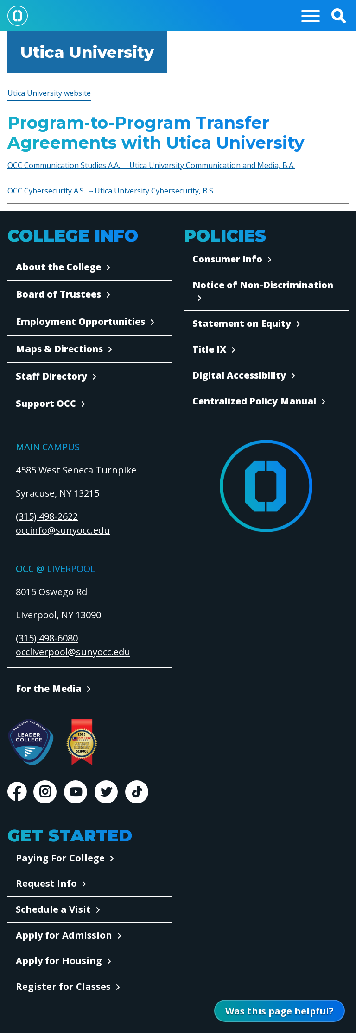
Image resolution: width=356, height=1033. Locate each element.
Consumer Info (227, 259)
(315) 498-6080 (47, 638)
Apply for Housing (59, 960)
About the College (58, 267)
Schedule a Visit (53, 909)
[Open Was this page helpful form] (279, 1011)
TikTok (136, 791)
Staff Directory (51, 376)
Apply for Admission (64, 935)
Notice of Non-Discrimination (262, 285)
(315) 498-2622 (47, 516)
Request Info (46, 883)
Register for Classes (63, 986)
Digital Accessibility (239, 375)
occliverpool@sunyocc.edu (73, 652)
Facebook (16, 792)
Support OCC (46, 403)
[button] (338, 16)
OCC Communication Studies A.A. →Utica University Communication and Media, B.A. (151, 165)
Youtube (75, 791)
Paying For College (60, 858)
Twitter (106, 791)
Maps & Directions (59, 348)
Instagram (45, 791)
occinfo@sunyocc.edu (63, 530)
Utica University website (49, 93)
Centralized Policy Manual (254, 401)
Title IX (209, 349)
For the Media (49, 688)
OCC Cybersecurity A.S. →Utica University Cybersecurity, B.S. (111, 191)
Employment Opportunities (80, 321)
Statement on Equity (241, 323)
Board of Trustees (58, 294)
